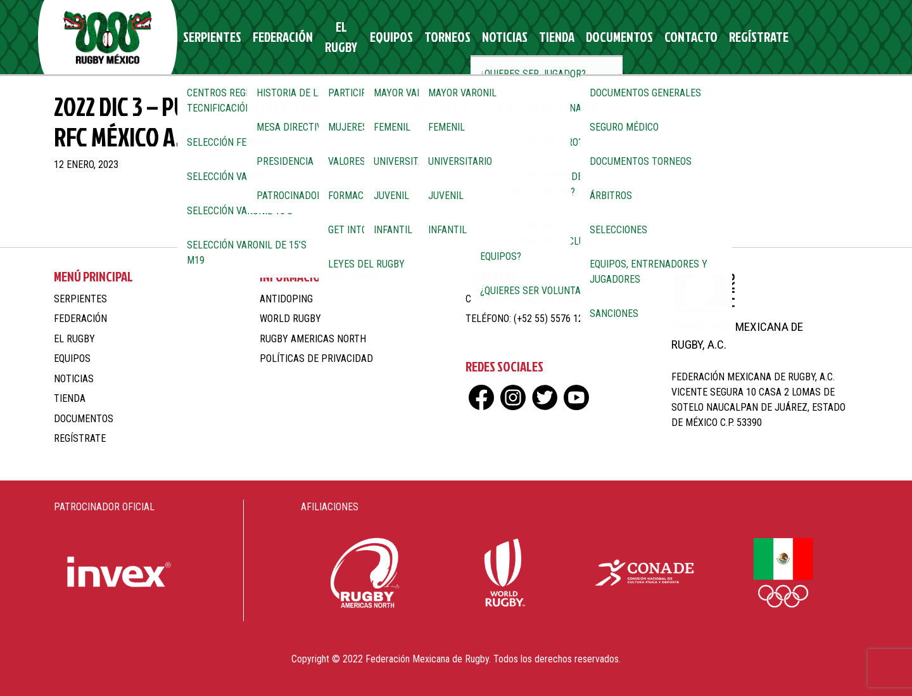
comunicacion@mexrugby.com (535, 299)
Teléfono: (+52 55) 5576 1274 (529, 319)
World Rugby (290, 319)
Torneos (438, 37)
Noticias (489, 37)
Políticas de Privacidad (316, 358)
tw (818, 37)
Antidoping (286, 299)
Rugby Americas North (313, 339)
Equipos (388, 37)
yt (841, 37)
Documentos (591, 37)
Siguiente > (490, 209)
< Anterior (420, 209)
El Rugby (337, 37)
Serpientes (215, 37)
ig (796, 37)
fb (774, 37)
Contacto (656, 37)
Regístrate (717, 37)
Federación (279, 37)
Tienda (535, 37)
